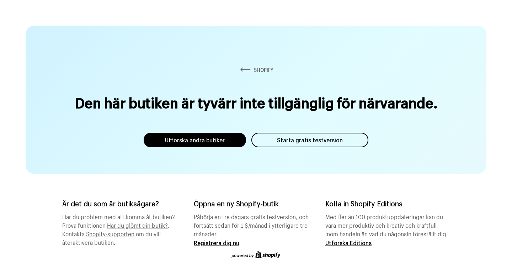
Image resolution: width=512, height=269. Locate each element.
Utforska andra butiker (195, 140)
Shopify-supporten (110, 233)
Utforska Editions (348, 243)
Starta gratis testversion (310, 140)
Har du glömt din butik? (137, 224)
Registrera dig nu (216, 243)
